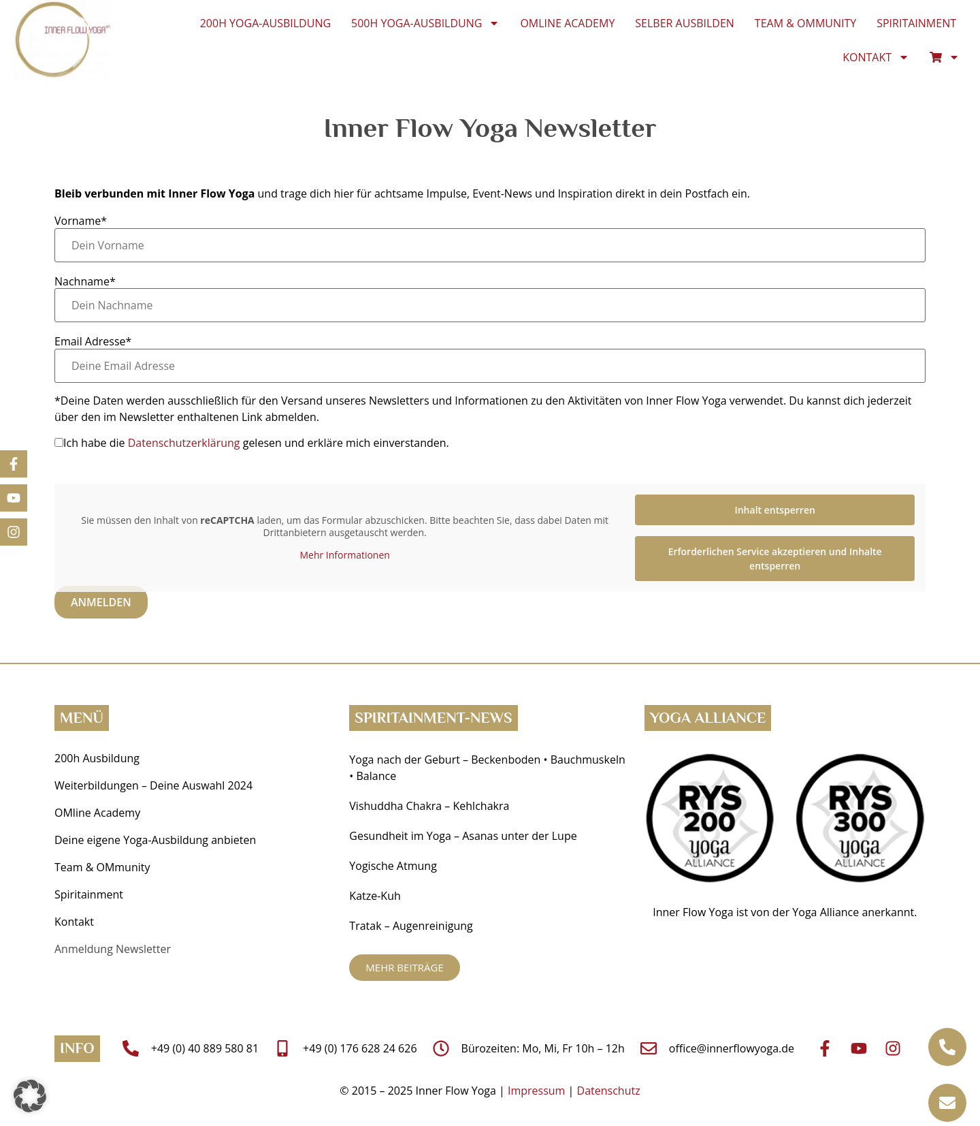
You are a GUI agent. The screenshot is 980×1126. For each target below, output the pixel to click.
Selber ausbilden (684, 23)
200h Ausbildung (97, 758)
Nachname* (85, 281)
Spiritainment (916, 23)
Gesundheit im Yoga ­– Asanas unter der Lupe (464, 835)
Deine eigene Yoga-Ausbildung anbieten (155, 840)
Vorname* (80, 220)
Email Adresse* (92, 341)
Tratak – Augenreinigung (410, 925)
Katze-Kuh (374, 895)
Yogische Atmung (392, 865)
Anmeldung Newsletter (112, 949)
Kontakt (876, 57)
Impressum (536, 1090)
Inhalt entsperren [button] (774, 509)
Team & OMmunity (805, 23)
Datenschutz (608, 1090)
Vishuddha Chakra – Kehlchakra (429, 805)
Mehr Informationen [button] (344, 556)
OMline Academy (567, 23)
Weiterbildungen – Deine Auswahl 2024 (153, 785)
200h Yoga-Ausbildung (265, 23)
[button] (30, 1096)
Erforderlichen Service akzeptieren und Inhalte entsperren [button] (775, 558)
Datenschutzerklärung (184, 442)
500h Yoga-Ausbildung (425, 23)
